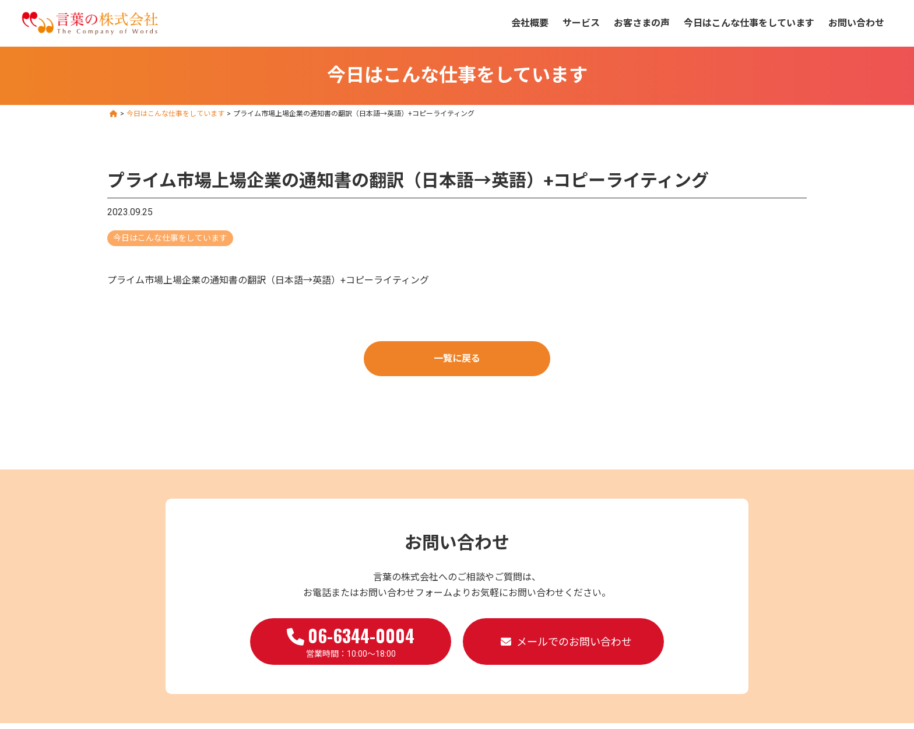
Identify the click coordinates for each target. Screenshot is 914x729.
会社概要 (530, 23)
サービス (581, 23)
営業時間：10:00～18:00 (350, 640)
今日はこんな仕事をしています (749, 23)
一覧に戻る (457, 358)
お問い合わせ (856, 23)
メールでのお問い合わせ (574, 642)
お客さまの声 (642, 23)
